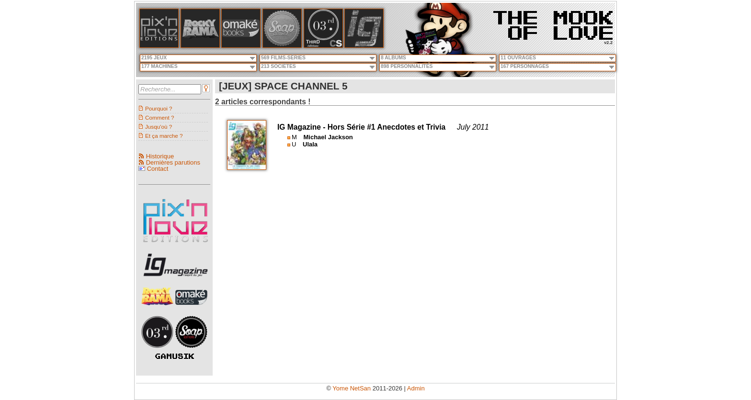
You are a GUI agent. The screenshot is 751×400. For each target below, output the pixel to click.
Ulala (310, 144)
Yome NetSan (351, 388)
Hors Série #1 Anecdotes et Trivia (386, 127)
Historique (160, 156)
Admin (416, 388)
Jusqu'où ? (158, 126)
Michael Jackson (328, 137)
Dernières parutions (173, 162)
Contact (158, 168)
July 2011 (473, 127)
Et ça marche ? (164, 136)
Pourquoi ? (158, 108)
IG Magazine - (302, 127)
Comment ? (159, 117)
